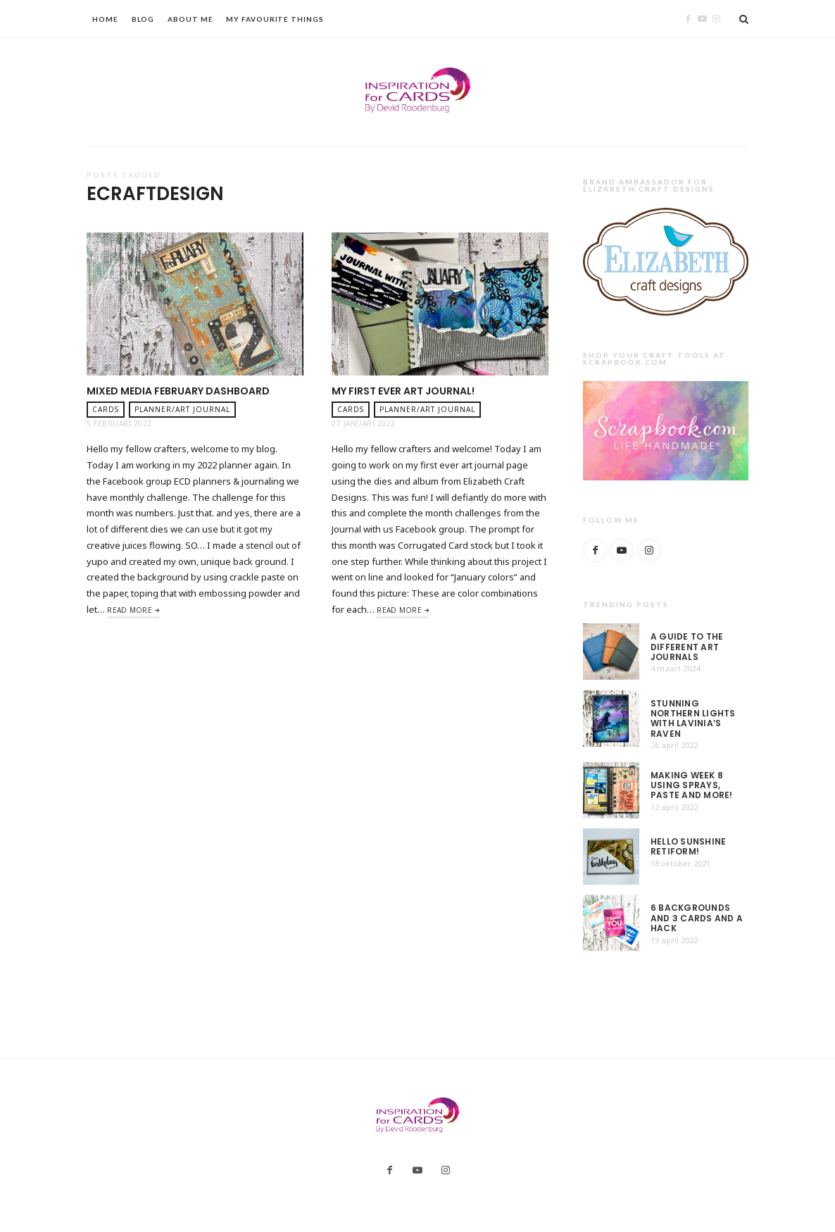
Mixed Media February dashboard (178, 391)
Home (105, 19)
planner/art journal (182, 409)
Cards (105, 409)
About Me (190, 19)
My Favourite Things (274, 19)
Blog (143, 19)
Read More (129, 610)
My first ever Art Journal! (403, 391)
